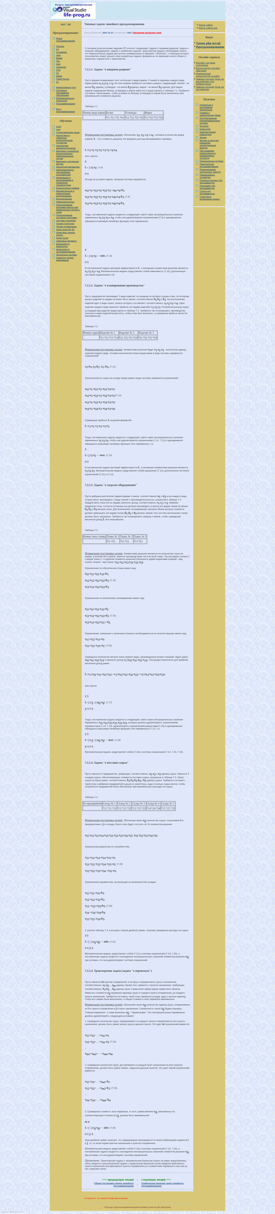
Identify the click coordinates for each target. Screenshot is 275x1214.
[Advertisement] (137, 237)
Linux (58, 126)
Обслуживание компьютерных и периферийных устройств (208, 154)
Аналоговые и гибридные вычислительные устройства (64, 139)
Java (58, 55)
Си (57, 49)
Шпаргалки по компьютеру (63, 245)
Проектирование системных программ (66, 216)
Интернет (204, 126)
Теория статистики (65, 223)
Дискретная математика (67, 167)
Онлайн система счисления (205, 64)
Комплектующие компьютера (208, 133)
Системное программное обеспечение (62, 93)
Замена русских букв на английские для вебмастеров (210, 81)
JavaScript (61, 67)
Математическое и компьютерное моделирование (65, 193)
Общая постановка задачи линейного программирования (114, 1184)
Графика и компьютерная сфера (210, 114)
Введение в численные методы (67, 162)
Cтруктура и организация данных (210, 198)
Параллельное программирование (209, 165)
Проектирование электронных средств (210, 170)
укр (69, 24)
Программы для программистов (207, 187)
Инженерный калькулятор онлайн (208, 74)
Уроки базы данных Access (65, 233)
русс (63, 24)
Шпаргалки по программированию (65, 250)
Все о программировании (65, 110)
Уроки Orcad (62, 238)
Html (58, 64)
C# (57, 73)
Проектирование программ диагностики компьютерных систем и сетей (68, 209)
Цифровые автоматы (66, 241)
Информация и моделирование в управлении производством (64, 181)
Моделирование (64, 199)
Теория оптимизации (66, 226)
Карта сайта (206, 25)
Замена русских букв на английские (210, 88)
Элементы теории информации (65, 259)
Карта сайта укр (208, 28)
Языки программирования (65, 39)
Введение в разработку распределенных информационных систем (67, 155)
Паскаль (60, 46)
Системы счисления (66, 221)
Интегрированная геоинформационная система (210, 120)
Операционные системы (211, 161)
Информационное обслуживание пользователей (65, 172)
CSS (58, 70)
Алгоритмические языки (67, 132)
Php (58, 61)
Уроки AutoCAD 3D (65, 229)
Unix (58, 129)
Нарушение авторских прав (147, 33)
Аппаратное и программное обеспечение (206, 107)
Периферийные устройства (207, 176)
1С (57, 82)
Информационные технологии (65, 99)
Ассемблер (61, 52)
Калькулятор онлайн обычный (208, 69)
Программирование (65, 104)
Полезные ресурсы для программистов (211, 181)
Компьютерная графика (67, 188)
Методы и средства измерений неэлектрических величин (209, 144)
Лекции (203, 137)
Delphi (59, 76)
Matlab (59, 58)
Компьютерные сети (66, 87)
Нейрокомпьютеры (65, 202)
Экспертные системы (66, 255)
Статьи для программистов (207, 192)
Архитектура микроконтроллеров (66, 147)
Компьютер (205, 129)
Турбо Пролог (62, 79)
